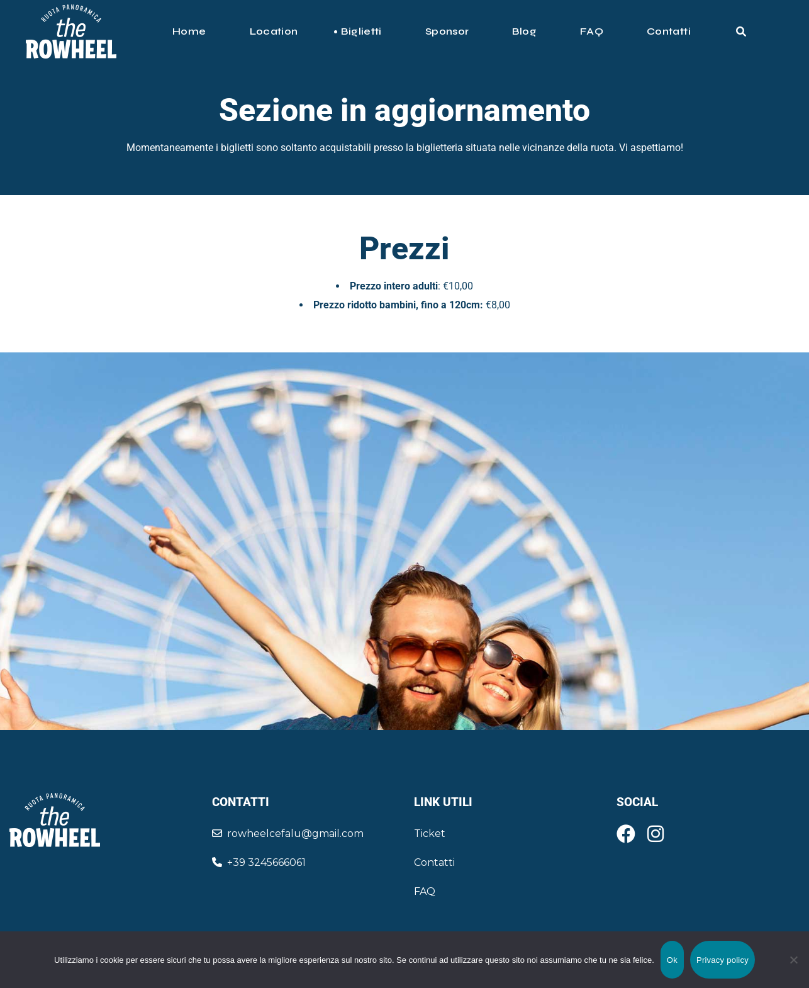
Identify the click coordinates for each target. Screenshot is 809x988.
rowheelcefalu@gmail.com (288, 833)
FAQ (424, 891)
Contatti (434, 862)
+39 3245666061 (259, 862)
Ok (672, 960)
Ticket (429, 833)
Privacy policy (722, 960)
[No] (793, 959)
